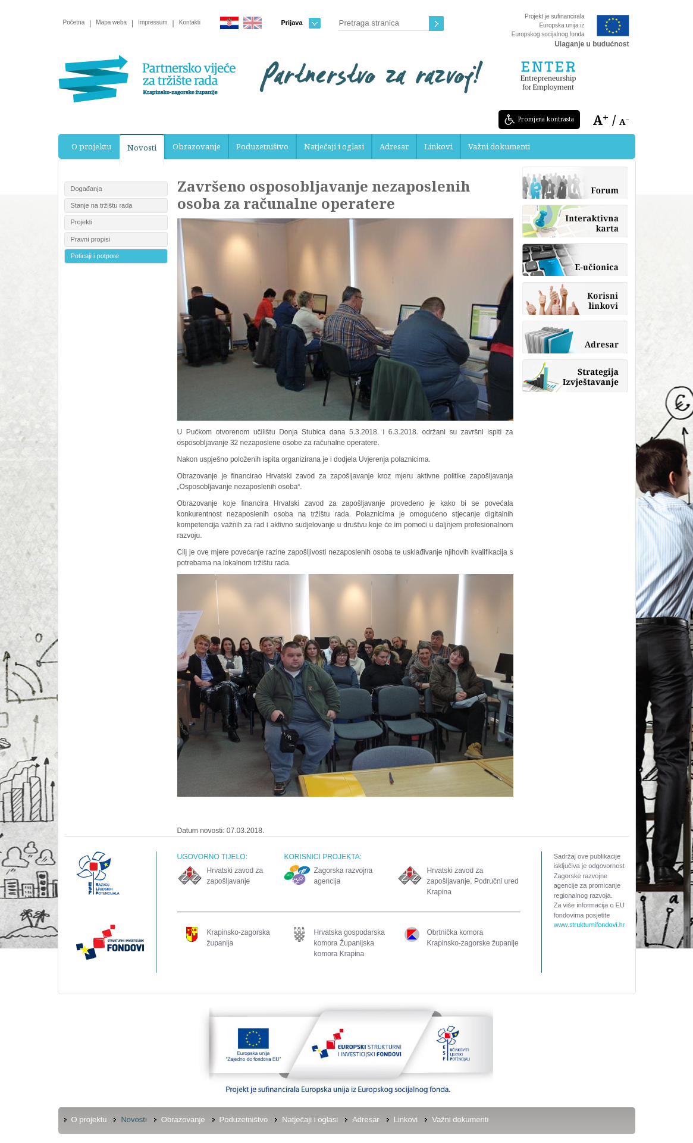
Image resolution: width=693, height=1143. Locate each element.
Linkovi (438, 146)
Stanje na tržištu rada (102, 205)
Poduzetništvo (262, 146)
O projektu (91, 146)
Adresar (394, 146)
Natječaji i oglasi (334, 146)
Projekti (82, 222)
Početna (74, 22)
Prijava (301, 23)
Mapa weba (111, 22)
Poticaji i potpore (95, 255)
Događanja (86, 188)
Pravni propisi (91, 239)
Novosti (141, 147)
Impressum (152, 22)
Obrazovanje (197, 146)
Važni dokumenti (499, 146)
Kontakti (189, 22)
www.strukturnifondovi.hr (589, 924)
